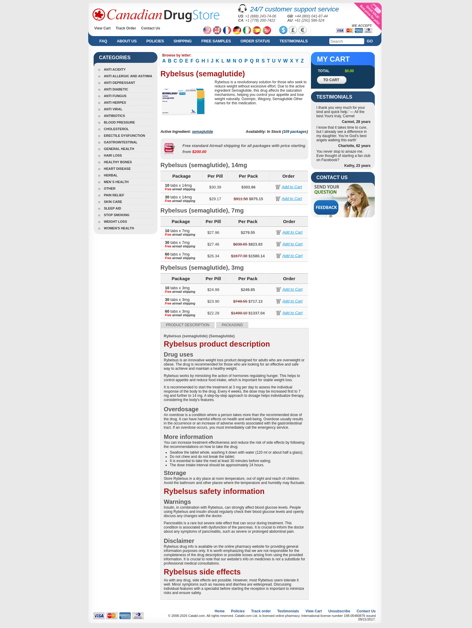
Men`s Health (116, 182)
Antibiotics (114, 116)
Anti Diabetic (116, 89)
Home (220, 611)
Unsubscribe (339, 611)
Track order (261, 611)
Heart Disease (117, 168)
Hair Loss (113, 155)
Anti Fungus (115, 96)
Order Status (255, 41)
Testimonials (293, 41)
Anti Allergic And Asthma (128, 76)
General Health (119, 149)
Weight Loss (115, 221)
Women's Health (119, 228)
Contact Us (150, 28)
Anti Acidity (115, 69)
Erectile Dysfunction (124, 135)
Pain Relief (114, 195)
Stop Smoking (116, 215)
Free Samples (216, 41)
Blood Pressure (119, 122)
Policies (155, 41)
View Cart (102, 28)
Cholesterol (116, 129)
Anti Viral (113, 109)
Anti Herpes (115, 102)
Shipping (183, 41)
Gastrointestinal (121, 142)
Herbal (111, 175)
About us (127, 41)
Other (110, 188)
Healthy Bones (118, 162)
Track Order (126, 28)
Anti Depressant (119, 82)
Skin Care (113, 202)
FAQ (103, 41)
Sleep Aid (112, 208)
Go (370, 41)
